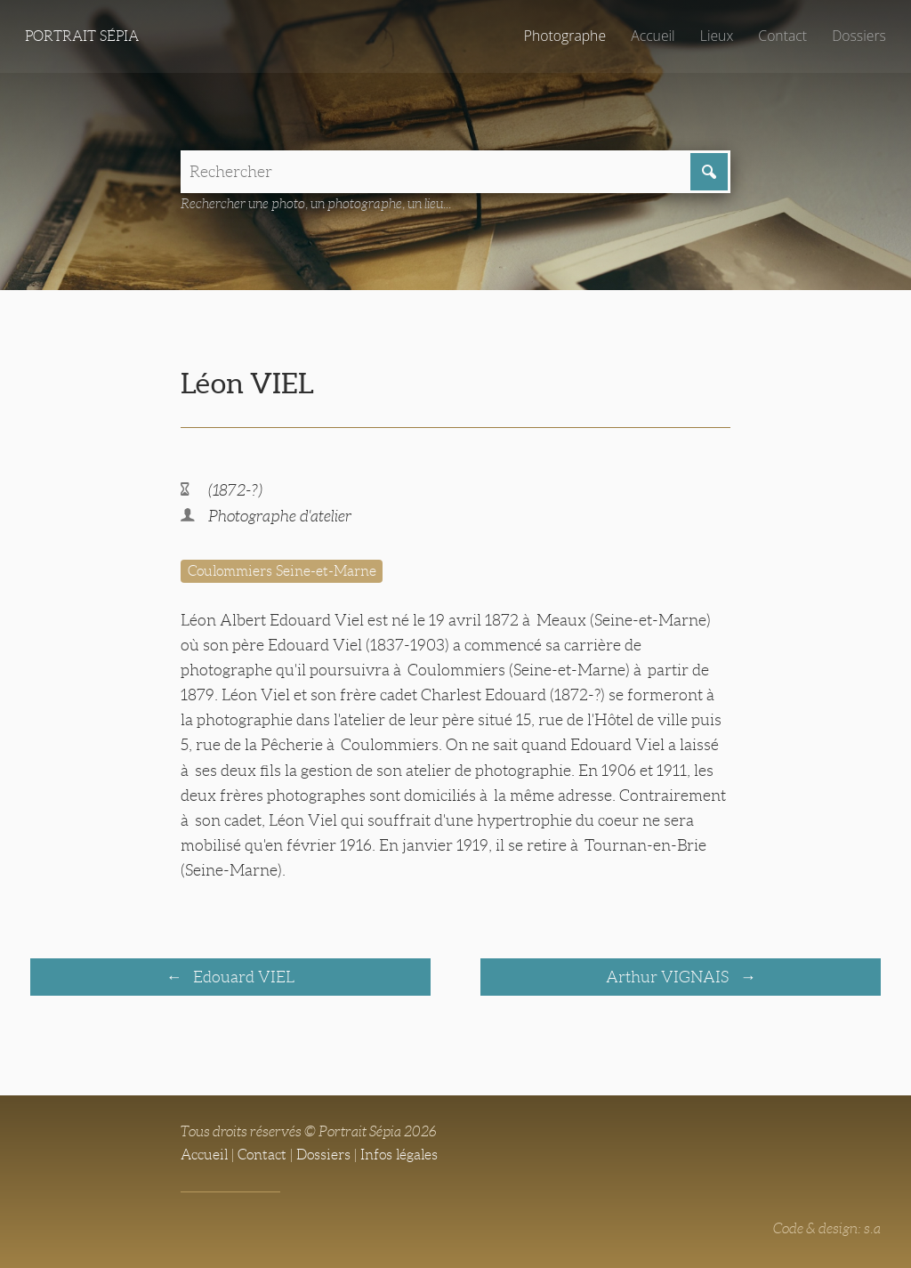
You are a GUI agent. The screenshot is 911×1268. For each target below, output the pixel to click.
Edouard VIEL (241, 977)
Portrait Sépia (82, 36)
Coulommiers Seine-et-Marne (282, 570)
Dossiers (859, 35)
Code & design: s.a (827, 1228)
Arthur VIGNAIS (669, 977)
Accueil (653, 35)
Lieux (716, 35)
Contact (782, 35)
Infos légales (399, 1154)
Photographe (565, 35)
